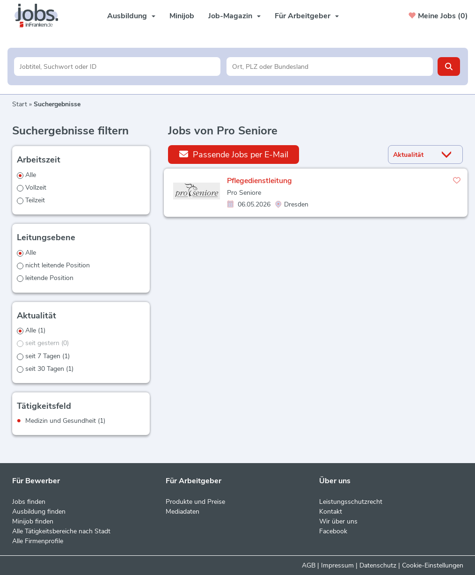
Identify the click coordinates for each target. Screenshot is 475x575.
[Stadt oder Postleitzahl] (330, 66)
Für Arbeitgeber (307, 16)
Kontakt (330, 511)
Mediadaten (182, 511)
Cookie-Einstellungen (432, 565)
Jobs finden (28, 501)
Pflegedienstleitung (259, 181)
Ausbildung (131, 16)
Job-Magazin (234, 16)
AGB (308, 565)
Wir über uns (338, 521)
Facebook (333, 531)
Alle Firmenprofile (37, 541)
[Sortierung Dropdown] (448, 154)
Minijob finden (32, 521)
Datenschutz (377, 565)
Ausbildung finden (39, 511)
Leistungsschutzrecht (350, 501)
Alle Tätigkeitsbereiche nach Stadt (61, 531)
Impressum (337, 565)
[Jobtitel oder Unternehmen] (117, 66)
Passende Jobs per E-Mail (233, 154)
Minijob (181, 16)
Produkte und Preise (195, 501)
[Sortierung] (413, 154)
